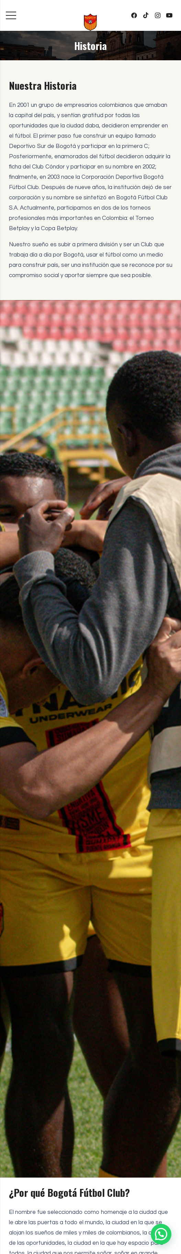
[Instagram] (157, 15)
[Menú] (11, 15)
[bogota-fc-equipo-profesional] (90, 22)
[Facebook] (134, 15)
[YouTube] (169, 15)
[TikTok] (146, 15)
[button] (161, 1234)
